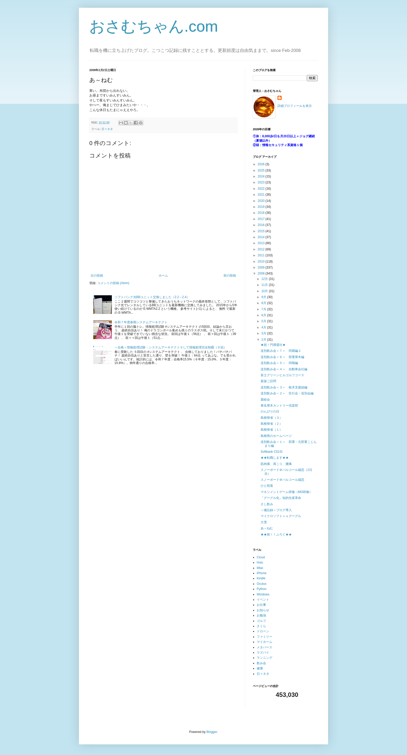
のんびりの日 (270, 411)
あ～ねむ (267, 528)
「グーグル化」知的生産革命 (281, 498)
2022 (262, 188)
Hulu (260, 562)
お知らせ (263, 610)
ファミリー (264, 637)
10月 (265, 291)
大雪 (264, 522)
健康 (260, 668)
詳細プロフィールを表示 (294, 106)
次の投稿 (97, 275)
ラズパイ (263, 652)
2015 (262, 231)
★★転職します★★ (275, 457)
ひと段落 (267, 486)
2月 (264, 339)
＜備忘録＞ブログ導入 (276, 510)
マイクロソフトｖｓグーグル (281, 516)
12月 (265, 279)
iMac (260, 568)
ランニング (264, 658)
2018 (262, 213)
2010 (262, 261)
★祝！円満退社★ (273, 345)
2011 (262, 255)
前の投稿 (229, 275)
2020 (262, 201)
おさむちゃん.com (153, 26)
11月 (265, 285)
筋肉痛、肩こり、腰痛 (276, 464)
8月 (264, 303)
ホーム (163, 275)
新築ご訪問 (268, 381)
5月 (264, 321)
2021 (262, 194)
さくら (261, 626)
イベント (263, 599)
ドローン (263, 631)
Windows (263, 594)
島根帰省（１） (271, 429)
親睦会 (265, 399)
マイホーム (264, 642)
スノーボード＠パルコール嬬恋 (282, 480)
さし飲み (267, 504)
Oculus (261, 584)
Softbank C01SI (271, 452)
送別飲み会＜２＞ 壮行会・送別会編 (287, 393)
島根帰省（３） (271, 418)
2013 (262, 243)
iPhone (261, 573)
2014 (262, 237)
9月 (264, 297)
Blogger (211, 732)
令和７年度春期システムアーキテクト (140, 322)
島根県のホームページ (276, 436)
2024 (262, 176)
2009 (262, 267)
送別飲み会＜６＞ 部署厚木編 (282, 357)
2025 (262, 170)
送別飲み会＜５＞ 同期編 (279, 363)
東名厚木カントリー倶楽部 (279, 405)
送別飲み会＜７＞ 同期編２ (281, 351)
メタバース (264, 647)
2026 (262, 164)
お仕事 (261, 605)
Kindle (261, 578)
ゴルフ (261, 621)
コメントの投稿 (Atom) (113, 283)
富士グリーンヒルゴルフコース (282, 375)
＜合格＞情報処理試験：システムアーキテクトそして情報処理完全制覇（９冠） (170, 347)
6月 (264, 315)
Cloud (261, 557)
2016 (262, 225)
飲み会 (261, 663)
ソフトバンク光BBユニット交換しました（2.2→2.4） (151, 297)
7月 (264, 309)
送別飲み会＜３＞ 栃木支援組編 (284, 387)
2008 (262, 273)
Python (261, 589)
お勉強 (261, 615)
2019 (262, 207)
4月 (264, 327)
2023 (262, 182)
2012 (262, 249)
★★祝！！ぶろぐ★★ (276, 534)
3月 (264, 333)
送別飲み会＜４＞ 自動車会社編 (284, 369)
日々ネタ (107, 129)
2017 (262, 219)
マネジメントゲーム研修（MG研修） (286, 492)
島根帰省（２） (271, 423)
